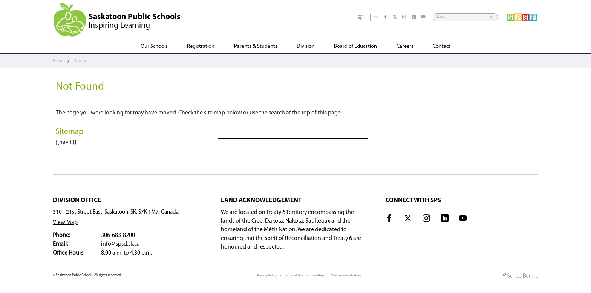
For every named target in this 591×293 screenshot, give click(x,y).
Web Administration (346, 275)
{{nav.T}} (66, 142)
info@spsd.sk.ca (120, 244)
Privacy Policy (267, 275)
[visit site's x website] (408, 219)
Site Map (317, 275)
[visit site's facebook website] (389, 219)
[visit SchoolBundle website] (520, 276)
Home (58, 61)
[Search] (461, 17)
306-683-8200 (118, 235)
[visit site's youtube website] (463, 219)
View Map (65, 223)
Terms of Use (293, 275)
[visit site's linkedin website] (445, 219)
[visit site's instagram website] (426, 219)
